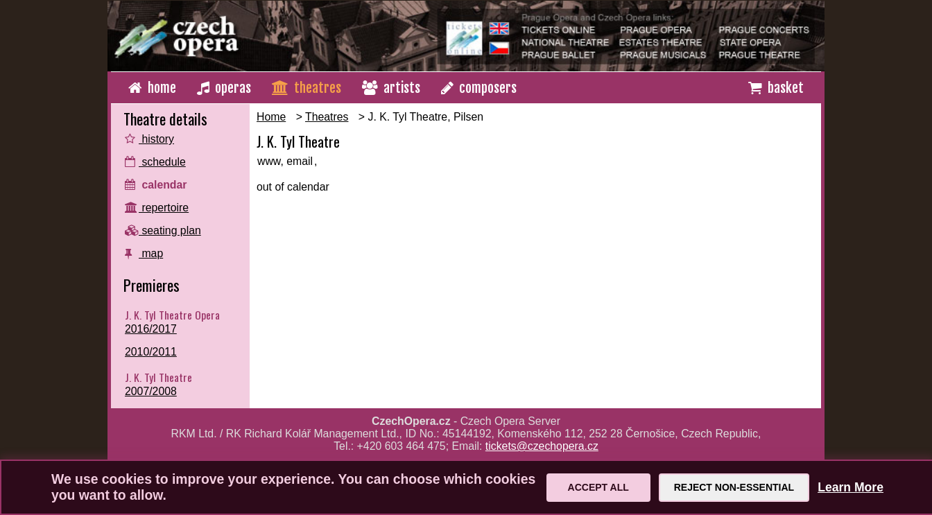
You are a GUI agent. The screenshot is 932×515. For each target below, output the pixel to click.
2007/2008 (151, 391)
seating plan (163, 230)
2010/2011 (151, 352)
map (144, 253)
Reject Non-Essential (734, 487)
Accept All (598, 487)
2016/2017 (151, 329)
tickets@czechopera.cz (541, 446)
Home (271, 117)
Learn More (850, 487)
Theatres (326, 117)
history (149, 139)
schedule (155, 162)
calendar (156, 185)
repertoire (157, 207)
